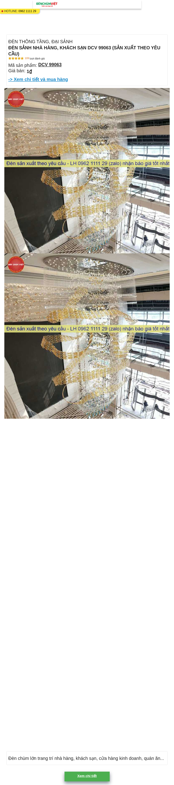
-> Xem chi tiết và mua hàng (38, 79)
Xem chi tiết (87, 776)
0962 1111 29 (27, 11)
